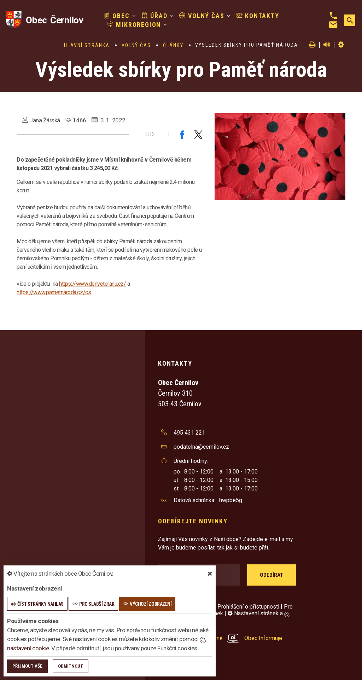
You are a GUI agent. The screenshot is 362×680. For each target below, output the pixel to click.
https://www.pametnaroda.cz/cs (54, 292)
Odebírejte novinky (192, 521)
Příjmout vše (27, 666)
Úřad (154, 15)
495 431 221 (189, 432)
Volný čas (201, 15)
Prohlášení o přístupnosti (248, 606)
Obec (117, 15)
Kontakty (257, 15)
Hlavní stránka (87, 45)
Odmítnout (70, 666)
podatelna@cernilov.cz (201, 446)
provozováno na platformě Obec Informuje (220, 638)
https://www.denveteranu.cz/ (92, 283)
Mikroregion (134, 24)
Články (173, 45)
